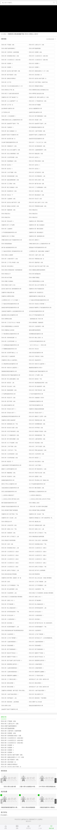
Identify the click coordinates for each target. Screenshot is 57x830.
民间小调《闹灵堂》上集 (8, 382)
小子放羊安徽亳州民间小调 (36, 394)
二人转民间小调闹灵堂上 (35, 495)
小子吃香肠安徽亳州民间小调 (9, 232)
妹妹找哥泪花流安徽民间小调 (36, 138)
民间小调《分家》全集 (7, 544)
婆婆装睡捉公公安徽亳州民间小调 (37, 491)
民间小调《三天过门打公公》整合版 (11, 322)
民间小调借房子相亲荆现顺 (8, 540)
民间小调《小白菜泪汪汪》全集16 (37, 555)
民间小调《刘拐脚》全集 (35, 52)
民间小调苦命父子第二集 (8, 89)
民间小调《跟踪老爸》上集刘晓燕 (10, 702)
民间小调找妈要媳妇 (7, 243)
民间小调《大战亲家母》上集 (9, 593)
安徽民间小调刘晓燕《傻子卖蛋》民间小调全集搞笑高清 (14, 690)
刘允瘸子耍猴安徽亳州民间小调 (10, 142)
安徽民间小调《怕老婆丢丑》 (36, 292)
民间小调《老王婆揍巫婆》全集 (37, 146)
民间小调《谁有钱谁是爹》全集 (10, 176)
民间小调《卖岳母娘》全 (35, 74)
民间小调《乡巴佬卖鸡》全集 (36, 172)
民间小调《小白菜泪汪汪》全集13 (10, 563)
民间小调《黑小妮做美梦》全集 (37, 386)
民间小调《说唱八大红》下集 (9, 529)
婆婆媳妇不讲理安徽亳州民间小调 (37, 247)
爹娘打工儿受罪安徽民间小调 (9, 469)
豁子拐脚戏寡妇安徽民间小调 (36, 127)
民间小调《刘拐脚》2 (7, 67)
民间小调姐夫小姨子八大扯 (8, 285)
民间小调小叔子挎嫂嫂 (35, 104)
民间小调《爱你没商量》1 (8, 683)
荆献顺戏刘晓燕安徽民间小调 (9, 371)
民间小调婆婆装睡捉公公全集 (36, 281)
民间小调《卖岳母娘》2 (8, 623)
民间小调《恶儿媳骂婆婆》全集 (10, 589)
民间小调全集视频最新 (28, 807)
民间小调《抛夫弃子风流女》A (9, 653)
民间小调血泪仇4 (6, 213)
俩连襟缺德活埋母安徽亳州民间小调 (11, 416)
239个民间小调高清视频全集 (47, 786)
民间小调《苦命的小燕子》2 (36, 412)
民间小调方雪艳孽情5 (34, 574)
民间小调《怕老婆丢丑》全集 (9, 191)
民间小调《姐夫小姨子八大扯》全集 (38, 202)
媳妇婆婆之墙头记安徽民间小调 (10, 315)
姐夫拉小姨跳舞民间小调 (35, 108)
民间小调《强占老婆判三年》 (36, 694)
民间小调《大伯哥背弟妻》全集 (10, 157)
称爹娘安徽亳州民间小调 (8, 480)
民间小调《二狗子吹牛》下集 (9, 450)
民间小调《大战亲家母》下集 (36, 589)
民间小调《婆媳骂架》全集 (36, 262)
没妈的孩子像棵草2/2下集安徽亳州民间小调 (40, 307)
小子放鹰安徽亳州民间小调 (8, 394)
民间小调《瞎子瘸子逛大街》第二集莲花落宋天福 (41, 623)
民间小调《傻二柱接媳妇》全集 (10, 187)
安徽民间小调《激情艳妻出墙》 (37, 236)
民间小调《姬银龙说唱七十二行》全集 (39, 71)
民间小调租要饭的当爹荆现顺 (36, 536)
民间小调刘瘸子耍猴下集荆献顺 (10, 510)
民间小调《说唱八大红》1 (35, 596)
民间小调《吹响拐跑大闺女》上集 (10, 548)
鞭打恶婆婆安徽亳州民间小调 (9, 502)
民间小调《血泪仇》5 (7, 168)
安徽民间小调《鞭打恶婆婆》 (36, 228)
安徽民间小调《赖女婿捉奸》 (36, 232)
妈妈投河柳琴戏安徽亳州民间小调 (10, 307)
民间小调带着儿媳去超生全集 (36, 93)
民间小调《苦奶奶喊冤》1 (8, 645)
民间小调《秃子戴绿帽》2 (8, 604)
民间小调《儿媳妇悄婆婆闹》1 (37, 641)
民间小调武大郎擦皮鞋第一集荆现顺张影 (12, 270)
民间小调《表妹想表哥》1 (35, 360)
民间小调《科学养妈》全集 (36, 427)
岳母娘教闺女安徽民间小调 (36, 401)
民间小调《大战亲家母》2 (8, 634)
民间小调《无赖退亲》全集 (8, 532)
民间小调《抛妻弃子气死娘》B (9, 656)
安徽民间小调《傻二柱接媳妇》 (37, 225)
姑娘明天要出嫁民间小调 (35, 112)
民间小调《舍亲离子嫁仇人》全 (10, 352)
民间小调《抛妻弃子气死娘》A (37, 653)
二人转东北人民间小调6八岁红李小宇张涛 (39, 499)
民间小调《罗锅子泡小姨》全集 (37, 472)
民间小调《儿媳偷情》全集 (8, 198)
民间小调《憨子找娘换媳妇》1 (9, 649)
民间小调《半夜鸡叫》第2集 (36, 356)
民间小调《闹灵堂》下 (7, 461)
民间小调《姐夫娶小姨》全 (8, 138)
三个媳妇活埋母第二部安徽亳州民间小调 (12, 251)
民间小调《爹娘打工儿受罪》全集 (37, 416)
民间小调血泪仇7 (33, 217)
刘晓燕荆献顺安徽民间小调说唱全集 (11, 807)
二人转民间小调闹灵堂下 (8, 495)
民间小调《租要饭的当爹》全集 (37, 525)
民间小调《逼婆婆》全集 (35, 476)
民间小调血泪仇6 (6, 217)
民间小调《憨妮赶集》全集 (36, 153)
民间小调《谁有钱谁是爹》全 (9, 337)
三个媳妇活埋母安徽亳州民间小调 (10, 303)
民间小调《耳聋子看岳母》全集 (37, 390)
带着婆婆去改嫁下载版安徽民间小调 (38, 371)
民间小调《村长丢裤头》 (8, 266)
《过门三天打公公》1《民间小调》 (38, 345)
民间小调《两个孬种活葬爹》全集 (10, 439)
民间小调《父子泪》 (7, 82)
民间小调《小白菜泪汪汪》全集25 (10, 555)
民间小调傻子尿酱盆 (34, 277)
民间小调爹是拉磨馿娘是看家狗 (37, 270)
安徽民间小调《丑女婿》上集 (9, 518)
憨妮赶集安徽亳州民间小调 (36, 705)
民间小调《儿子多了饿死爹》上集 (37, 581)
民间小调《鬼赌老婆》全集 (8, 210)
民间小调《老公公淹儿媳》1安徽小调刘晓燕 (40, 578)
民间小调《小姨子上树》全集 (36, 255)
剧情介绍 (3, 717)
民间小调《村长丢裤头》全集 (36, 461)
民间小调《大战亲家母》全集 (36, 326)
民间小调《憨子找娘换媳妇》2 (37, 649)
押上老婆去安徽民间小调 (8, 405)
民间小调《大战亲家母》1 (35, 630)
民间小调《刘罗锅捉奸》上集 (9, 698)
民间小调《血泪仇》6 (34, 165)
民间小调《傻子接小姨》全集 (36, 183)
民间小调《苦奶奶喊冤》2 (35, 645)
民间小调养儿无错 (6, 705)
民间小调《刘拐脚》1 (34, 67)
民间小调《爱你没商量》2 (35, 683)
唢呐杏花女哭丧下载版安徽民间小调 (11, 375)
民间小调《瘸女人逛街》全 (36, 337)
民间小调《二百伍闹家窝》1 (9, 116)
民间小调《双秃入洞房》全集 (36, 180)
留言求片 (28, 821)
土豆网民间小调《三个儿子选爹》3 (10, 300)
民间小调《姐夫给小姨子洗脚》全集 (11, 71)
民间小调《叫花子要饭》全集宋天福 (38, 82)
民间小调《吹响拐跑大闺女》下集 (37, 544)
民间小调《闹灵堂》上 (35, 457)
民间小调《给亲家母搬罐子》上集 (10, 626)
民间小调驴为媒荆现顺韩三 (8, 48)
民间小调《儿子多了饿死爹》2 (9, 638)
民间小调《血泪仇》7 (7, 165)
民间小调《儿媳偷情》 (7, 228)
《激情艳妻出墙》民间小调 (36, 318)
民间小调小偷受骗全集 (35, 273)
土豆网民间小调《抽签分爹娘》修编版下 (39, 251)
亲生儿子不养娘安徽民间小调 (36, 315)
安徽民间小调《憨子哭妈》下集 (10, 514)
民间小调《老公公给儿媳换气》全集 (11, 150)
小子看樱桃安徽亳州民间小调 (9, 348)
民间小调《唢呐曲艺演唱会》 (36, 86)
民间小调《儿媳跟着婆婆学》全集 (37, 150)
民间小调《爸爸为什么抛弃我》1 (37, 364)
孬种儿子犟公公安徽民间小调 (9, 484)
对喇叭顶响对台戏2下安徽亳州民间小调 (12, 240)
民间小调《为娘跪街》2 (8, 127)
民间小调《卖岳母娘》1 (35, 619)
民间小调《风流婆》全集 (35, 119)
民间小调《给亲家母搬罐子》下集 (37, 626)
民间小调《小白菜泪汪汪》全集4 (10, 566)
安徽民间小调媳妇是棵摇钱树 (36, 409)
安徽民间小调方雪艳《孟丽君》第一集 (11, 578)
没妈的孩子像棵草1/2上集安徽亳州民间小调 (13, 311)
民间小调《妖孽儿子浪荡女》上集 (10, 570)
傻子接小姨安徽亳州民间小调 (9, 247)
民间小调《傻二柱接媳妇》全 (9, 131)
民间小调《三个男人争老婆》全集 (10, 262)
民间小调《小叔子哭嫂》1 (35, 465)
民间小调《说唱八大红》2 (8, 600)
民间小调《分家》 (6, 581)
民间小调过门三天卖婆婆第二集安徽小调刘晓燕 (41, 593)
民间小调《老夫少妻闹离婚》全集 (10, 153)
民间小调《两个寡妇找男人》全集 (37, 469)
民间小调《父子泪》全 (7, 104)
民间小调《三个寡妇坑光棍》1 (37, 675)
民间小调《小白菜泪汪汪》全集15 (10, 559)
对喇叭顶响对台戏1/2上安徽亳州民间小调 (39, 243)
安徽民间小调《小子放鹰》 (8, 225)
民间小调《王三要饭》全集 (8, 183)
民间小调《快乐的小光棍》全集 (10, 427)
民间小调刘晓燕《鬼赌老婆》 (36, 322)
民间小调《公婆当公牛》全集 (36, 44)
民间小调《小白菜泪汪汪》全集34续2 (11, 59)
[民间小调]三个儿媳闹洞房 (8, 356)
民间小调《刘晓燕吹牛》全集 (9, 146)
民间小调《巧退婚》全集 (8, 44)
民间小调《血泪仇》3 (34, 168)
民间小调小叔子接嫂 (7, 277)
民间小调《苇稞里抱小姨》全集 (37, 420)
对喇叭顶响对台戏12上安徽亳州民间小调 (12, 119)
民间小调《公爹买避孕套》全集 (37, 439)
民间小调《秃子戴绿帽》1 (35, 600)
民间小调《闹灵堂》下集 (35, 379)
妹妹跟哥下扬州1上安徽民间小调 (37, 134)
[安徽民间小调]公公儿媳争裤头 (9, 360)
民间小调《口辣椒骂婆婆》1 (36, 664)
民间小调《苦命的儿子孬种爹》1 (37, 303)
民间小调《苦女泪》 (34, 348)
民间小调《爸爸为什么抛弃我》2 (10, 367)
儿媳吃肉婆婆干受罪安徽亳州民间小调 (11, 465)
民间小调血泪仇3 (33, 210)
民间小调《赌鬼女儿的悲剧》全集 (10, 206)
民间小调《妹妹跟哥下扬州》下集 (10, 123)
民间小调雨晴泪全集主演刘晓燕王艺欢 (39, 89)
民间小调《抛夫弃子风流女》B (37, 656)
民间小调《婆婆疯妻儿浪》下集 (10, 424)
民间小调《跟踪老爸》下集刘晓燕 (37, 698)
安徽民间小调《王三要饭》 (8, 236)
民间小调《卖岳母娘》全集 (36, 191)
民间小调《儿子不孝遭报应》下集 (10, 585)
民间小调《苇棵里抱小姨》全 (36, 258)
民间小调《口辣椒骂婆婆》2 (36, 668)
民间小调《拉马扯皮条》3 (35, 611)
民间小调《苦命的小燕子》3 (9, 409)
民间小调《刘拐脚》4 (7, 63)
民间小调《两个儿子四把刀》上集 (10, 536)
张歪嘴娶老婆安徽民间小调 (36, 334)
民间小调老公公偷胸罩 (7, 255)
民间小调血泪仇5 (33, 213)
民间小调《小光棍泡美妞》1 (36, 615)
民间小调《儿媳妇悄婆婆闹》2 (9, 641)
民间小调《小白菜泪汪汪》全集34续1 (38, 59)
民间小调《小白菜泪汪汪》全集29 (10, 551)
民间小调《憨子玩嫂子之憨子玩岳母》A (12, 660)
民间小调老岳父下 (6, 273)
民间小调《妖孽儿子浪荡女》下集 (37, 566)
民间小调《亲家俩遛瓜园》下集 (37, 435)
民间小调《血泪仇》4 (34, 157)
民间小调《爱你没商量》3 (8, 686)
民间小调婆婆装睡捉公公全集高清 (10, 326)
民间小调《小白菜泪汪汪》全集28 (37, 551)
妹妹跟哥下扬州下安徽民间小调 (10, 709)
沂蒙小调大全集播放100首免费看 (29, 786)
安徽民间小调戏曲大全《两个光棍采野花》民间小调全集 (42, 518)
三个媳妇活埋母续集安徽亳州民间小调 (39, 300)
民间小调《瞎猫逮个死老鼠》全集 (37, 431)
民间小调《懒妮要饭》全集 (8, 472)
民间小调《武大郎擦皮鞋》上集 (37, 176)
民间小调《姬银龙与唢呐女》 (9, 78)
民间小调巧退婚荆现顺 (35, 48)
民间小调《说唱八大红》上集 (36, 529)
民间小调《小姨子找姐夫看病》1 (37, 690)
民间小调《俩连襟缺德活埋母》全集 (38, 382)
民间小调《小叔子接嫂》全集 (9, 172)
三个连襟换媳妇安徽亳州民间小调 (10, 345)
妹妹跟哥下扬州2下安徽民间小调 (10, 134)
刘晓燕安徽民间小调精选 (47, 807)
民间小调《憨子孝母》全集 (8, 401)
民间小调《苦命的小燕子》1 (9, 412)
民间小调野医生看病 (7, 318)
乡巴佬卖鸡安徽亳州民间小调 (36, 311)
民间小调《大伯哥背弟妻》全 (9, 341)
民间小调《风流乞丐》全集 (8, 397)
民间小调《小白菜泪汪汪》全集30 (37, 548)
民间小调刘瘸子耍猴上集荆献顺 (37, 510)
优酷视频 (28, 39)
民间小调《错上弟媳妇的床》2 (9, 608)
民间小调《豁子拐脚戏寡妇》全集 (37, 116)
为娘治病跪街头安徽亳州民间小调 (10, 487)
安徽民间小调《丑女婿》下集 (36, 514)
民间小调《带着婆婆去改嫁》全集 (37, 206)
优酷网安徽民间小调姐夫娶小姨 (37, 296)
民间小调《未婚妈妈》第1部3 (36, 397)
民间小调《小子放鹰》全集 (36, 375)
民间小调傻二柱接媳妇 (7, 281)
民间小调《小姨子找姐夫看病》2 (10, 694)
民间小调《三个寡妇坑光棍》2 (9, 679)
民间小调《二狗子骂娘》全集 (9, 446)
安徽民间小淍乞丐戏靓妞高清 (36, 288)
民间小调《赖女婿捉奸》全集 (36, 195)
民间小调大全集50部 (10, 786)
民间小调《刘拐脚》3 (34, 63)
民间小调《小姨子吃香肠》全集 (37, 131)
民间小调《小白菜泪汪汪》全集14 (37, 559)
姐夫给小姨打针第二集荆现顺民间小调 (11, 288)
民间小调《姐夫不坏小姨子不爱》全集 (39, 266)
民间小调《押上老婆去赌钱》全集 (10, 379)
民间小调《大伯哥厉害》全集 (36, 454)
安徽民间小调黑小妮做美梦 (8, 420)
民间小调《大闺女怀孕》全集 (9, 525)
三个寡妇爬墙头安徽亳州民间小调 (10, 334)
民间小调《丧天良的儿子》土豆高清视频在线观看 (41, 638)
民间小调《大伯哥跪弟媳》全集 (10, 457)
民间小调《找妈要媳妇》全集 (9, 161)
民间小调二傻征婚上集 (35, 521)
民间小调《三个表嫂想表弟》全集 (10, 435)
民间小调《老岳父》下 (7, 195)
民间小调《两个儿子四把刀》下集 (37, 532)
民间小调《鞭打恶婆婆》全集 (36, 487)
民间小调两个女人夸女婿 (35, 702)
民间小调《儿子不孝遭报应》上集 (37, 585)
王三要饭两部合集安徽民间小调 (10, 364)
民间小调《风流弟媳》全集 (36, 442)
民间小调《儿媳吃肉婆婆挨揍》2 (10, 671)
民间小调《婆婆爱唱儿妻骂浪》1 (37, 660)
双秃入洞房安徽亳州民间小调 (9, 491)
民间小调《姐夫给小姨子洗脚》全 (37, 78)
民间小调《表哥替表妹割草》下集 (10, 611)
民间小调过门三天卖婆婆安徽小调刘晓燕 (12, 596)
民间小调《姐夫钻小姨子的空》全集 (11, 202)
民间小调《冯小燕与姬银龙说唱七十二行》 (12, 86)
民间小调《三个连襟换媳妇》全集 (37, 187)
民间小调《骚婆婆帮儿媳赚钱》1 (37, 671)
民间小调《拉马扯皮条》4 (8, 615)
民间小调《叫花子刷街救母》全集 (10, 431)
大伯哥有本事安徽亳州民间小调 (37, 341)
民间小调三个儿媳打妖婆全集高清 (10, 93)
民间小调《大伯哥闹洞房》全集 (10, 454)
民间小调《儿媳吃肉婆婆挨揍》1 (10, 668)
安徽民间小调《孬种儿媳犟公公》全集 (39, 97)
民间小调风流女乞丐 (7, 521)
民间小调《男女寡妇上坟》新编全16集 (39, 480)
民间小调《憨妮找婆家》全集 (9, 390)
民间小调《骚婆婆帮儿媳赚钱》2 (10, 675)
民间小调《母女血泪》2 (8, 221)
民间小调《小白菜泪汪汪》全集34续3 (38, 56)
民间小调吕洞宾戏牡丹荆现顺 (9, 574)
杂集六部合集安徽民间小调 (36, 352)
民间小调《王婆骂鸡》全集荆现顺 (10, 52)
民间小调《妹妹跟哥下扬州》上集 (37, 123)
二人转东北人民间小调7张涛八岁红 (10, 499)
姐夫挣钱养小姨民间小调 (8, 108)
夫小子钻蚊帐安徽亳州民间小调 (37, 484)
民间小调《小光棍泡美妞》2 (9, 619)
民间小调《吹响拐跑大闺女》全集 (10, 56)
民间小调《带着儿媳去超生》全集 (37, 450)
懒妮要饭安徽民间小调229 (35, 367)
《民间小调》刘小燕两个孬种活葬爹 (38, 506)
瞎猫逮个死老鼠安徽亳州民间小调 (10, 506)
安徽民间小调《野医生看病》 (36, 221)
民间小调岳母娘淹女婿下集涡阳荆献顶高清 (12, 630)
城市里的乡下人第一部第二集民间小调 (39, 686)
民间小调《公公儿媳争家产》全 (10, 101)
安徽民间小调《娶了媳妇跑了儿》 (10, 97)
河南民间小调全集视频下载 (16, 34)
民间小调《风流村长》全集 (8, 476)
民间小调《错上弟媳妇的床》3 (37, 604)
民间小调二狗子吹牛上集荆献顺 (37, 570)
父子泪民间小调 (6, 112)
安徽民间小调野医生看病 (8, 296)
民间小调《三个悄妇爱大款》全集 (37, 101)
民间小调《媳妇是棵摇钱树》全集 (10, 180)
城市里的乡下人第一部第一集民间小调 (39, 679)
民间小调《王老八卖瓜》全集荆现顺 (38, 540)
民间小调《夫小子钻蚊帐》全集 (10, 442)
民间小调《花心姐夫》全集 (8, 386)
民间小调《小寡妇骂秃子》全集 (10, 258)
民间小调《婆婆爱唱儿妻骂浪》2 (10, 664)
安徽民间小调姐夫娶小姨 (8, 292)
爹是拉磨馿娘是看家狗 (35, 330)
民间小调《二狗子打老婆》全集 (37, 446)
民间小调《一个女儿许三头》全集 (37, 142)
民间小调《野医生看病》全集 (36, 161)
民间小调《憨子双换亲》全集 (9, 74)
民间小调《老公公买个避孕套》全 (37, 285)
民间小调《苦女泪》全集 (35, 198)
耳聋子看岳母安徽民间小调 (36, 405)
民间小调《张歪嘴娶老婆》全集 (37, 424)
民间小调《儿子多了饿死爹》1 (37, 634)
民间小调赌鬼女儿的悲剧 (8, 330)
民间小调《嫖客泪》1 (34, 240)
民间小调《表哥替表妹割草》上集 (37, 608)
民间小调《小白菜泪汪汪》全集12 (37, 563)
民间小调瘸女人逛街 (34, 502)
